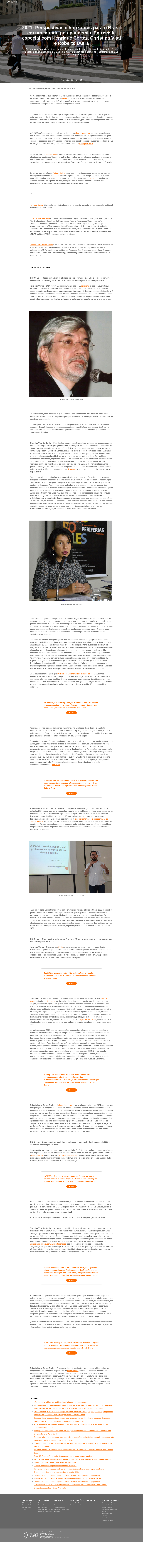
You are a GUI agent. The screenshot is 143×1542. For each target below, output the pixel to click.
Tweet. (71, 713)
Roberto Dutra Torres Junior (41, 245)
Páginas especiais (59, 1507)
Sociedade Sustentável (45, 1511)
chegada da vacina (66, 1105)
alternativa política (82, 133)
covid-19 (66, 99)
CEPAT (24, 1509)
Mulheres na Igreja (107, 1520)
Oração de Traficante (87, 1019)
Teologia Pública (43, 1505)
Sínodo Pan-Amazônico (109, 1518)
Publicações (76, 1500)
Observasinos (42, 1503)
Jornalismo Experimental (61, 1509)
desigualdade (92, 178)
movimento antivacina (68, 1155)
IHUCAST (57, 1511)
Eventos (90, 1500)
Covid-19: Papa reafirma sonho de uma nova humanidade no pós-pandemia (63, 1456)
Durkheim (51, 1001)
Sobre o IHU (28, 1500)
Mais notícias (58, 1503)
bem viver (56, 765)
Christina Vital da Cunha (40, 218)
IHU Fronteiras (42, 1507)
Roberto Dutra (59, 173)
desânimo (72, 469)
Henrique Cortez (86, 144)
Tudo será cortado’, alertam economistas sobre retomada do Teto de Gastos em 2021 (67, 1478)
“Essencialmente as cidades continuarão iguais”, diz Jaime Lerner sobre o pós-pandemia (68, 1469)
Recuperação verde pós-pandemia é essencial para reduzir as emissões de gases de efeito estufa (72, 1459)
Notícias (58, 1500)
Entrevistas (57, 1505)
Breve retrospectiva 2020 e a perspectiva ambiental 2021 (56, 1472)
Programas (44, 1500)
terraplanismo (37, 1155)
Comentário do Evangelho (109, 1503)
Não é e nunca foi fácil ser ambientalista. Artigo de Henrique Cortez (60, 1402)
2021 (60, 947)
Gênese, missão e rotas (29, 1503)
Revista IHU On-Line (76, 1505)
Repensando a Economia (45, 1509)
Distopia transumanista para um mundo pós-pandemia (55, 1466)
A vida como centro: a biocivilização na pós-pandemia (55, 1462)
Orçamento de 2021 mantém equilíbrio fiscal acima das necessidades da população (67, 1475)
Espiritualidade (110, 1500)
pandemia (85, 286)
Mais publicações (75, 1503)
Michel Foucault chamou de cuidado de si (74, 674)
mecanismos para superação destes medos (48, 1244)
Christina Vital (51, 154)
